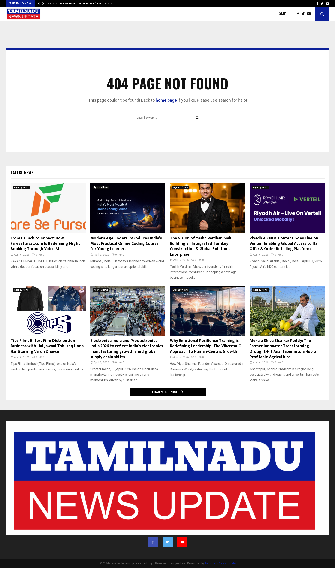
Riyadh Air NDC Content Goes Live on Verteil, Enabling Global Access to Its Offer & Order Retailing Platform (284, 244)
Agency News (21, 187)
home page (166, 100)
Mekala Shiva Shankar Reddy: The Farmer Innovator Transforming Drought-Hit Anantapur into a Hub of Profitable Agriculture (284, 348)
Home (281, 14)
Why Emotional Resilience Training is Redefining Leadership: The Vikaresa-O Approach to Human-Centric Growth (205, 346)
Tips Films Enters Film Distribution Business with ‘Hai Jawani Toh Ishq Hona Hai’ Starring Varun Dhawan (47, 346)
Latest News (22, 172)
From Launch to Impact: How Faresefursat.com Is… (80, 3)
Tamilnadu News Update (220, 563)
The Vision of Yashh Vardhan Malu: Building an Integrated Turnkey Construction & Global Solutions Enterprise (201, 246)
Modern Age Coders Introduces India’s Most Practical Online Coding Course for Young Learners (126, 244)
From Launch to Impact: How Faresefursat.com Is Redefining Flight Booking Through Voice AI (45, 244)
